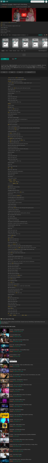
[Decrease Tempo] (1, 35)
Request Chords (13, 361)
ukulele (10, 50)
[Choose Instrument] (25, 51)
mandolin (14, 50)
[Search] (43, 1)
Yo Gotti (10, 4)
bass (22, 50)
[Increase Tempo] (10, 35)
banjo (18, 50)
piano (7, 50)
